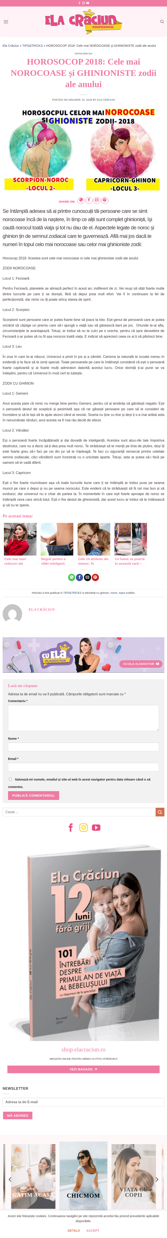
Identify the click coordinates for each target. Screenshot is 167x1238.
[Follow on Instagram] (83, 3)
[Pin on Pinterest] (104, 200)
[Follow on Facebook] (79, 3)
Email (13, 759)
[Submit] (160, 812)
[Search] (162, 21)
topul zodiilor (126, 592)
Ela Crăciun (11, 45)
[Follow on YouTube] (87, 3)
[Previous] (10, 1179)
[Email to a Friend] (96, 200)
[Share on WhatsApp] (81, 200)
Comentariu (18, 701)
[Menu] (5, 21)
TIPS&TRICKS (32, 45)
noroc (113, 592)
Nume (13, 738)
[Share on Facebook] (89, 200)
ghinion (104, 592)
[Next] (156, 1179)
